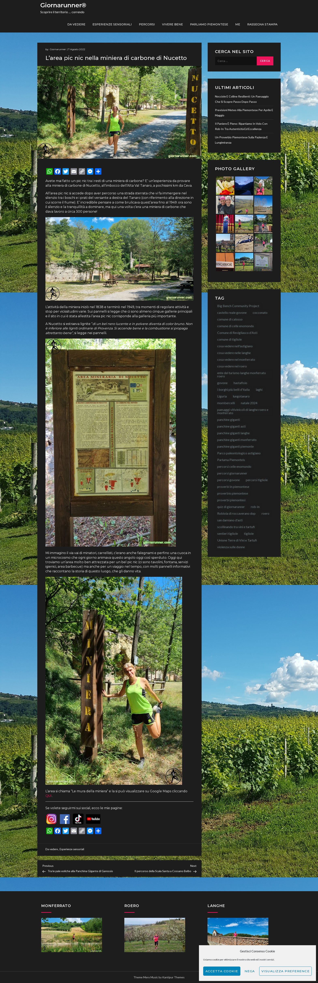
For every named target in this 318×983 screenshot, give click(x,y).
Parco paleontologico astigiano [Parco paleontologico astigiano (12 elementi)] (239, 453)
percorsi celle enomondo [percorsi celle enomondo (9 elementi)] (234, 466)
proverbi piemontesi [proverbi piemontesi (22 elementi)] (231, 500)
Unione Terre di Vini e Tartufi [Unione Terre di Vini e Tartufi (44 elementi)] (237, 540)
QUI (48, 796)
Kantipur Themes (173, 977)
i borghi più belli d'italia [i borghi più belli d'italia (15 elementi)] (233, 389)
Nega (250, 971)
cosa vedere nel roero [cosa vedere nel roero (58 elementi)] (232, 366)
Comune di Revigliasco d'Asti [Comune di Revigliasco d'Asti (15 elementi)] (237, 333)
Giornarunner (58, 49)
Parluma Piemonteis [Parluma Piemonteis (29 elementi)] (231, 460)
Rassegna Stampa (262, 24)
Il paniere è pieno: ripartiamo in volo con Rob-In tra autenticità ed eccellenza (241, 126)
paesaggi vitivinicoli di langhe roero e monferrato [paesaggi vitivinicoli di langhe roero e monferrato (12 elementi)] (242, 411)
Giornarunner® (63, 5)
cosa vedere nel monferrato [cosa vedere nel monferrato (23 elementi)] (236, 359)
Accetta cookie (221, 971)
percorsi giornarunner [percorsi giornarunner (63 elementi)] (232, 473)
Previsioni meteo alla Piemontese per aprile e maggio (244, 112)
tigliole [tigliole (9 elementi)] (249, 533)
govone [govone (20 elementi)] (222, 383)
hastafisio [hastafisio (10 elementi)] (240, 383)
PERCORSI (147, 24)
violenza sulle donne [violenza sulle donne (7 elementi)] (231, 547)
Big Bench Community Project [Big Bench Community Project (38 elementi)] (238, 306)
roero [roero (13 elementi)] (265, 513)
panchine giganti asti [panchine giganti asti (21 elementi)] (231, 426)
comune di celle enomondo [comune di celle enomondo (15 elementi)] (235, 326)
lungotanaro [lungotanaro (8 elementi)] (241, 396)
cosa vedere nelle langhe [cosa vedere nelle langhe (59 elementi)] (234, 353)
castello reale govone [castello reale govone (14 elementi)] (232, 312)
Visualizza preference (285, 971)
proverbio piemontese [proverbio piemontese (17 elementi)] (232, 493)
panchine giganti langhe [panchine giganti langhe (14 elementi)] (233, 433)
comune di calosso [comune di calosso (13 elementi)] (230, 319)
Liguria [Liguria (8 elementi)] (222, 396)
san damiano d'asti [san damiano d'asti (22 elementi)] (230, 520)
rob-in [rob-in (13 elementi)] (255, 507)
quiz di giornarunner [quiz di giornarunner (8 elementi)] (231, 507)
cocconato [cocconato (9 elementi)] (260, 312)
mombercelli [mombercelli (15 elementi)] (226, 403)
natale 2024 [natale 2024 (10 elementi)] (249, 403)
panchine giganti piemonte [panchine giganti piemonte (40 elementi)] (235, 446)
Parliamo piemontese (209, 24)
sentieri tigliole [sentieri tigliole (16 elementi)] (227, 533)
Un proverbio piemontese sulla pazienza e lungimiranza (241, 139)
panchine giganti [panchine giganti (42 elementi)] (228, 419)
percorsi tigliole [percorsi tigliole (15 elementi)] (257, 480)
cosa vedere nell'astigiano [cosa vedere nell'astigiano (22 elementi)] (235, 346)
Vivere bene (172, 24)
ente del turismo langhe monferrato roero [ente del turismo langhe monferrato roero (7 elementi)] (241, 374)
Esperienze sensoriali (112, 24)
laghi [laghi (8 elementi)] (259, 389)
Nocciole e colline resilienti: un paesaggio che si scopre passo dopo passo (242, 99)
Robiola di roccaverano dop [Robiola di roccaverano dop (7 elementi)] (236, 513)
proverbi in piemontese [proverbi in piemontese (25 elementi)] (233, 486)
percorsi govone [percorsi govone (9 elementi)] (228, 480)
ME (237, 24)
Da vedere (76, 24)
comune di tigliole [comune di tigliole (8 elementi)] (229, 339)
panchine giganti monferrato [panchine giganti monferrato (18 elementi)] (237, 440)
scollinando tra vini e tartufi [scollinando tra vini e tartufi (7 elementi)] (236, 527)
